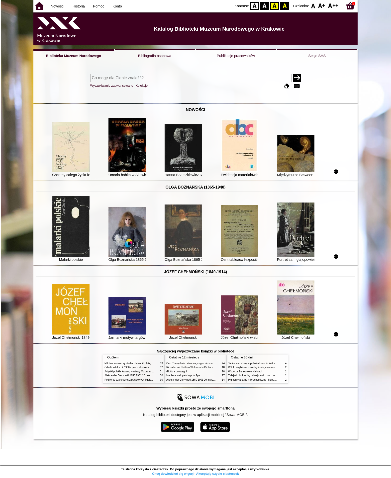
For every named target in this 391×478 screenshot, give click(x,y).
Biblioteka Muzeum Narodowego (73, 56)
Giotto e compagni (176, 371)
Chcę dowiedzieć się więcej (173, 474)
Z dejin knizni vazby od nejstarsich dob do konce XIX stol (260, 375)
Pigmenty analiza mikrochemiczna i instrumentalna (256, 379)
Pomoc (98, 6)
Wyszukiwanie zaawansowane (111, 85)
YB (274, 5)
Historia (79, 6)
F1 (321, 5)
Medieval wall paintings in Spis (183, 375)
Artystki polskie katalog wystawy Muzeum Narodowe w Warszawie (141, 371)
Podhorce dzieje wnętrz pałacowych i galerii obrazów (133, 379)
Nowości (57, 6)
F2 (333, 5)
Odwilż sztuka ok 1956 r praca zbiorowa (126, 367)
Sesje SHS (317, 56)
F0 (313, 5)
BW (264, 5)
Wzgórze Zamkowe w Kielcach (245, 371)
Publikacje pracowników (236, 56)
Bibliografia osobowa (154, 56)
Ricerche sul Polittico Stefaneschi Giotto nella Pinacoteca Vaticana (203, 367)
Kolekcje (142, 85)
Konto (117, 6)
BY (284, 5)
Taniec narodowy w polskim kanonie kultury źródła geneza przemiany (266, 363)
